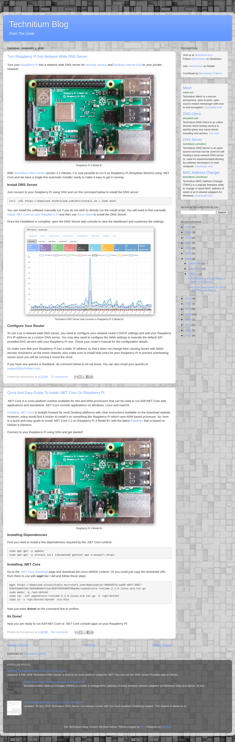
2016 (188, 308)
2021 (188, 248)
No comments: (60, 632)
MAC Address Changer (201, 173)
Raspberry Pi (29, 64)
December (194, 263)
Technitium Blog (38, 24)
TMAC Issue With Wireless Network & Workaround (54, 681)
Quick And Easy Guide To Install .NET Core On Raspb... (207, 289)
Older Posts (162, 645)
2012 (188, 330)
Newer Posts (18, 645)
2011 (188, 335)
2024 (188, 232)
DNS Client (192, 114)
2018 (188, 298)
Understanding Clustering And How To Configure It (54, 702)
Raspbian (136, 420)
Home (90, 645)
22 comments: (60, 376)
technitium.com (203, 55)
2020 (188, 253)
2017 (188, 303)
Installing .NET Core (20, 412)
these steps (85, 214)
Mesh (187, 88)
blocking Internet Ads (127, 64)
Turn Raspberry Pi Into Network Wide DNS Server (47, 57)
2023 (188, 237)
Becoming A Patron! (210, 73)
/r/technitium (195, 66)
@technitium (198, 58)
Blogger (166, 726)
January (193, 273)
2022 (188, 242)
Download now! (213, 107)
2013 (188, 324)
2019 (188, 258)
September (195, 268)
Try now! (214, 133)
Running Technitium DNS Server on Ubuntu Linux (36, 670)
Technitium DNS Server (29, 173)
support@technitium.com (23, 368)
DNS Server (192, 140)
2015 (188, 314)
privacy (102, 64)
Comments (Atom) (35, 653)
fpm (142, 726)
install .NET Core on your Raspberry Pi (32, 214)
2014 (188, 319)
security (91, 64)
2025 (188, 227)
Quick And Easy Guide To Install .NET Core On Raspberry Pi (55, 393)
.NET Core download (34, 571)
